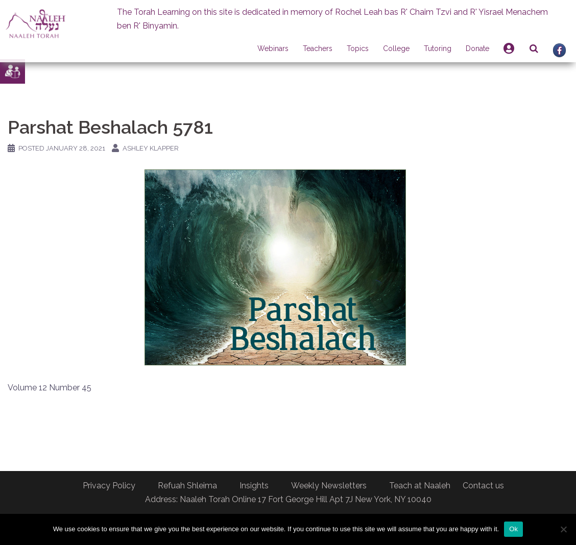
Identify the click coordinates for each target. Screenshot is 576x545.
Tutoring (437, 48)
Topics (358, 48)
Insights (254, 485)
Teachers (317, 48)
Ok (513, 529)
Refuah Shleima (187, 485)
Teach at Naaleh (419, 485)
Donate (477, 48)
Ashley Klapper (151, 148)
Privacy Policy (109, 485)
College (396, 48)
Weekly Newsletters (329, 485)
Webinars (273, 48)
